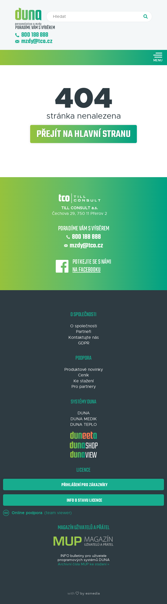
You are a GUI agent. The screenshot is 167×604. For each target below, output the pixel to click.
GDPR (83, 343)
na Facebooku (86, 270)
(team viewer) (37, 513)
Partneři (83, 331)
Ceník (83, 375)
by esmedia (90, 593)
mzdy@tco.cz (33, 41)
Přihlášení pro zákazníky (83, 485)
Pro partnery (83, 386)
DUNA (84, 413)
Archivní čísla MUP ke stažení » (83, 564)
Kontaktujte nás (83, 337)
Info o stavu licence (83, 500)
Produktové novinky (83, 369)
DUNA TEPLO (83, 424)
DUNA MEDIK (83, 419)
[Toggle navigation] (158, 57)
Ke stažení (83, 381)
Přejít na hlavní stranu (83, 134)
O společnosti (83, 326)
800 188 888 (31, 35)
